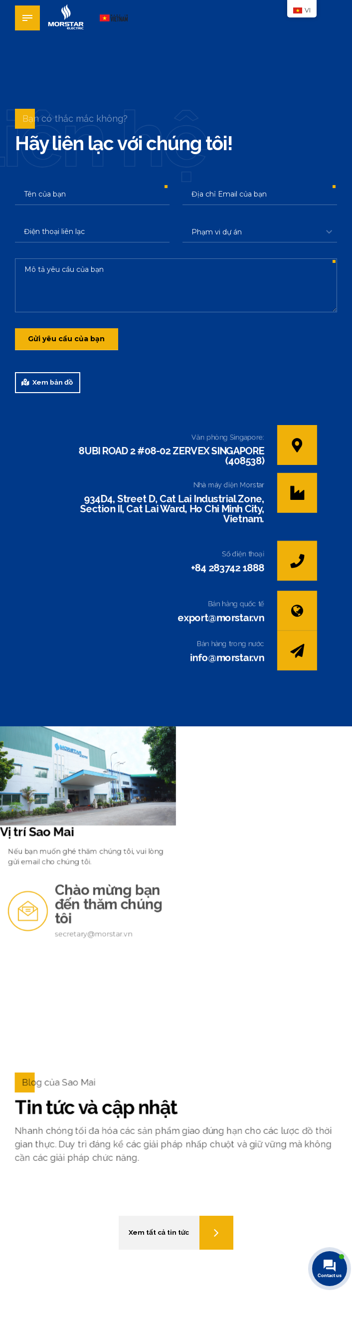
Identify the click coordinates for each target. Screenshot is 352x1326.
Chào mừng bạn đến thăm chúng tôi (112, 914)
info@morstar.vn (227, 659)
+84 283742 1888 (228, 569)
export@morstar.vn (221, 619)
